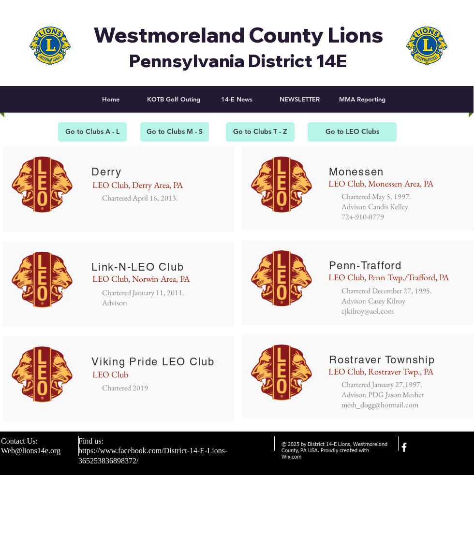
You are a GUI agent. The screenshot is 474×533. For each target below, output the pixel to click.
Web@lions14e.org (30, 451)
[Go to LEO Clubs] (352, 132)
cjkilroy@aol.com (367, 311)
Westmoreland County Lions (238, 35)
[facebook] (404, 447)
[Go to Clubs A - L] (92, 132)
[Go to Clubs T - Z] (260, 132)
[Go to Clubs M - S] (174, 132)
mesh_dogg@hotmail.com (379, 405)
